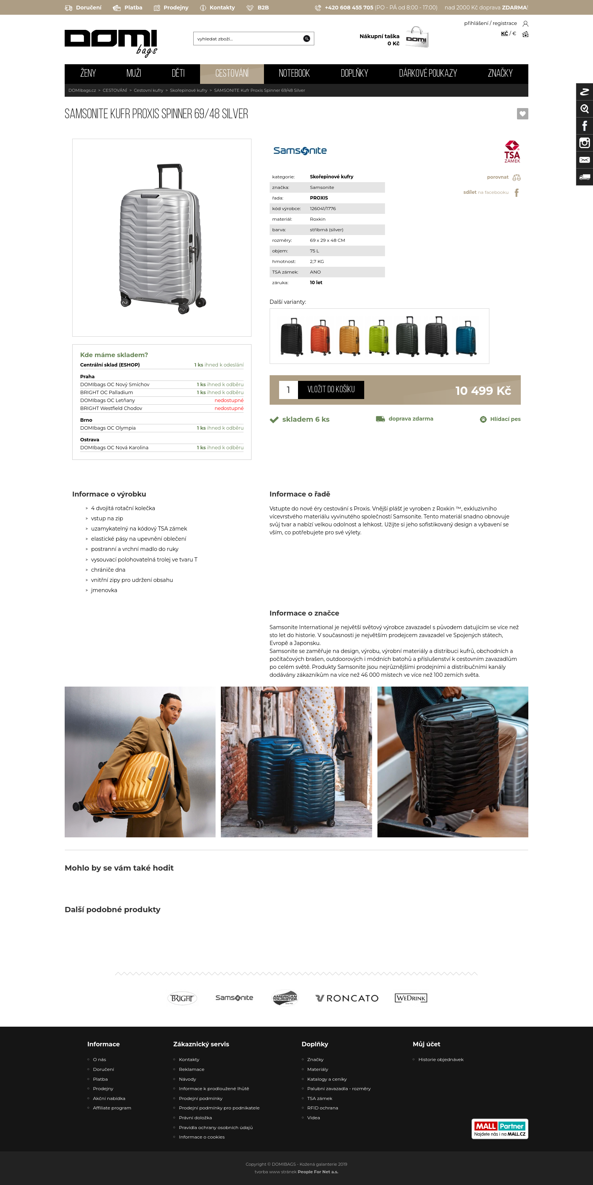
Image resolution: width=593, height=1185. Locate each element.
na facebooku (492, 193)
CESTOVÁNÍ (232, 74)
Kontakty (217, 8)
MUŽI (134, 74)
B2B (257, 8)
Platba (127, 8)
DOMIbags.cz (82, 90)
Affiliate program (112, 1108)
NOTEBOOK (294, 74)
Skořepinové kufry (189, 90)
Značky (500, 74)
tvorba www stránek (296, 1171)
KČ (504, 33)
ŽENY (88, 74)
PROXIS (319, 198)
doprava (404, 418)
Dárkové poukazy (428, 74)
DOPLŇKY (354, 74)
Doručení (83, 8)
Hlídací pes (500, 419)
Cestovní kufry (148, 90)
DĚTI (178, 74)
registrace (505, 23)
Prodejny (171, 8)
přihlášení (476, 23)
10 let (316, 282)
